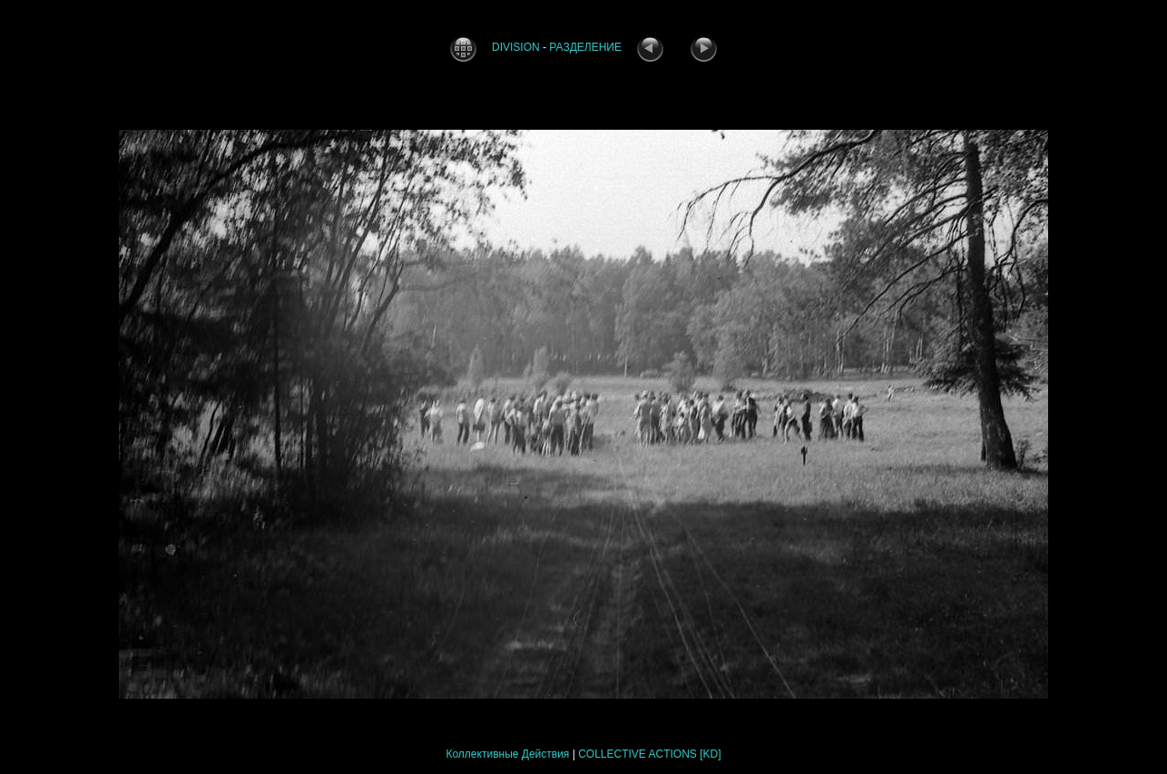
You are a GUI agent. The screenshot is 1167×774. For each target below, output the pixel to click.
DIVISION (516, 47)
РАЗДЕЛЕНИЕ (585, 47)
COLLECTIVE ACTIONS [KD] (649, 754)
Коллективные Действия (507, 754)
